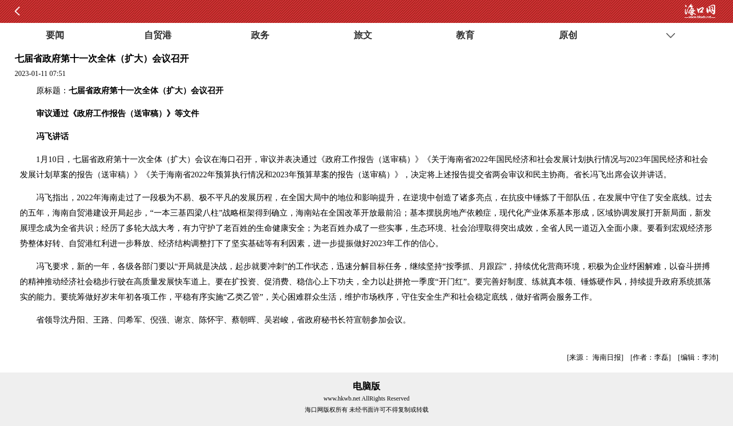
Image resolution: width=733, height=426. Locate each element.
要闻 (55, 35)
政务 (260, 35)
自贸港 (158, 35)
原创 (568, 35)
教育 (465, 35)
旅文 (363, 35)
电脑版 (366, 386)
